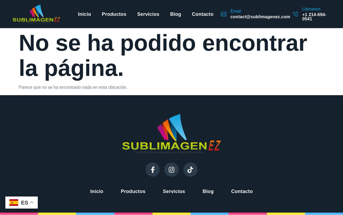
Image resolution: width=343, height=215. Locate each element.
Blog (175, 14)
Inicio (84, 14)
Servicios (148, 14)
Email (235, 11)
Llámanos (311, 9)
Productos (114, 14)
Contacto (203, 14)
